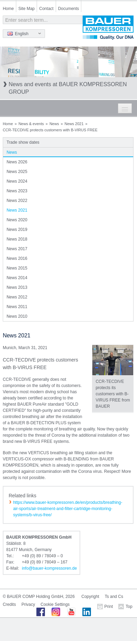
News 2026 (17, 162)
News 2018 (17, 239)
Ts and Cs (114, 596)
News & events (31, 124)
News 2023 (17, 191)
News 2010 (17, 316)
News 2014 (17, 277)
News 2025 (17, 171)
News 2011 (17, 306)
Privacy (28, 604)
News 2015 (17, 268)
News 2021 (74, 124)
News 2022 (17, 200)
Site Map (26, 8)
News (54, 124)
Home (8, 8)
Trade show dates (23, 142)
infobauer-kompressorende (49, 568)
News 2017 (17, 248)
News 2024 (17, 181)
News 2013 (17, 287)
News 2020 (17, 219)
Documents (68, 8)
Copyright (90, 596)
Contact (46, 8)
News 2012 (17, 297)
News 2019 (17, 229)
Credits (9, 604)
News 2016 (17, 258)
